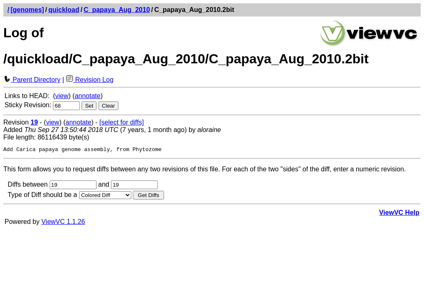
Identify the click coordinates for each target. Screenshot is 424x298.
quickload (64, 9)
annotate (87, 95)
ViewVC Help (399, 213)
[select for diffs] (121, 122)
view (61, 95)
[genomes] (27, 9)
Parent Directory (31, 79)
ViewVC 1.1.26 (63, 222)
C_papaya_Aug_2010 (117, 9)
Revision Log (89, 79)
